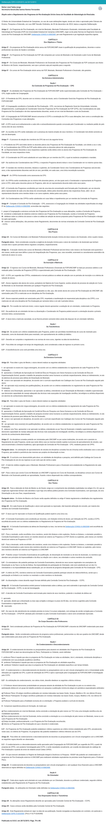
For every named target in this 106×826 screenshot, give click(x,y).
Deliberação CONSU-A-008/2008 (44, 34)
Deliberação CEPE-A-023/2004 (13, 814)
